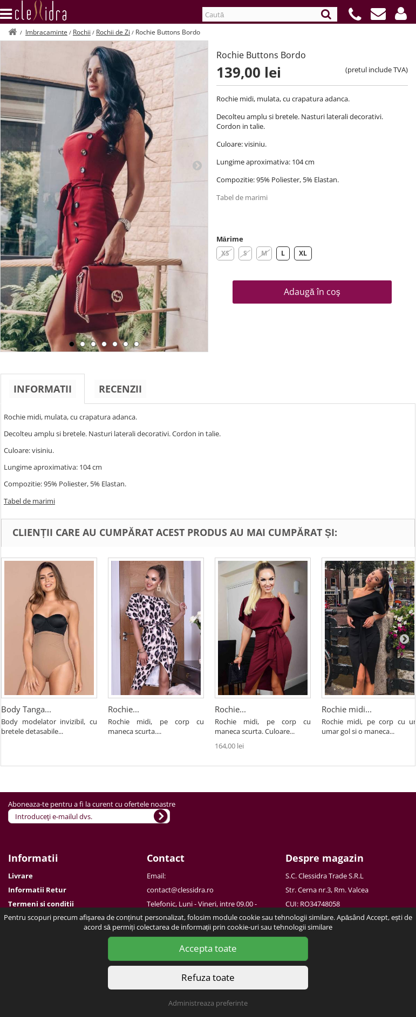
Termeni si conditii (41, 904)
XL (303, 253)
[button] (401, 13)
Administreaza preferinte (208, 1003)
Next (197, 165)
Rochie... (123, 709)
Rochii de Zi (113, 32)
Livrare (20, 876)
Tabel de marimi (242, 197)
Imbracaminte (46, 32)
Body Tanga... (26, 709)
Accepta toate (208, 948)
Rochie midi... (347, 709)
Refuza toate (208, 977)
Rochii (82, 32)
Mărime (229, 239)
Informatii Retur (37, 890)
